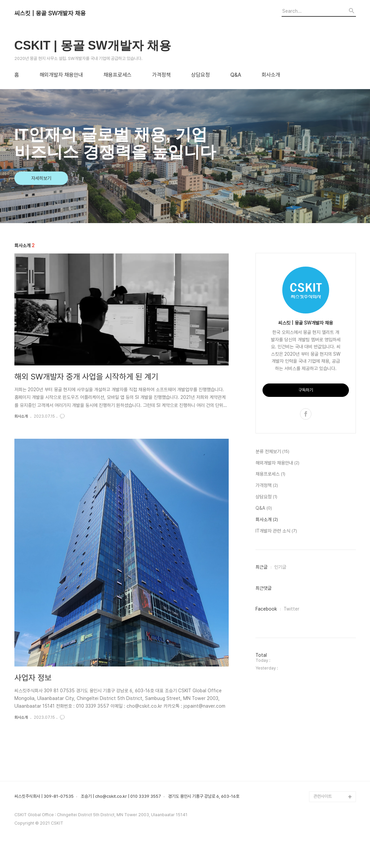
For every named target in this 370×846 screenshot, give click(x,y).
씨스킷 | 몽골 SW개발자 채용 (50, 13)
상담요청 (200, 75)
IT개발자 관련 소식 (276, 531)
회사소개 (271, 75)
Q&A (235, 75)
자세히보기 (41, 178)
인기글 (280, 567)
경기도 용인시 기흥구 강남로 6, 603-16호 (203, 796)
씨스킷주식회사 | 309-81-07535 (44, 796)
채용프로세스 (117, 75)
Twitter (291, 609)
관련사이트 (322, 796)
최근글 (261, 567)
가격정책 (161, 75)
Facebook (266, 609)
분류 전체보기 (272, 451)
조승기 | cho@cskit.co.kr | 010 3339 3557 (121, 796)
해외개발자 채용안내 (61, 75)
